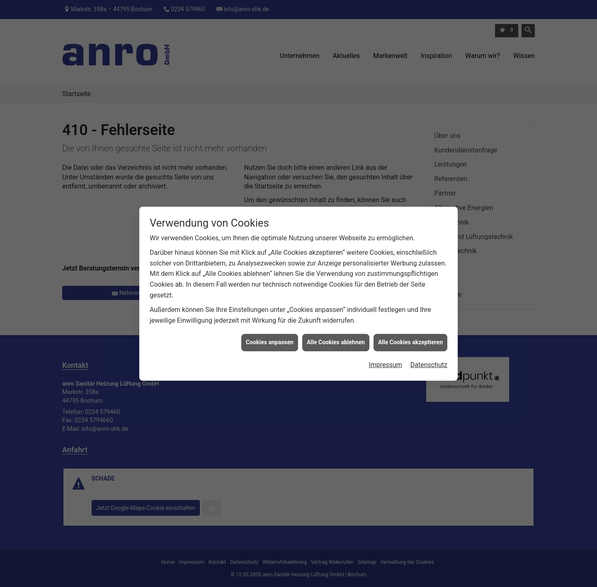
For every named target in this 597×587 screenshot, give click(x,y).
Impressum (385, 357)
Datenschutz (428, 357)
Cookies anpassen (270, 334)
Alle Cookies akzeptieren (410, 334)
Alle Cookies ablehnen (336, 334)
